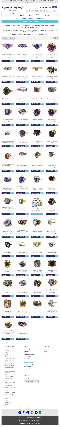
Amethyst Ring (8, 271)
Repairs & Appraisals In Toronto (10, 372)
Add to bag (9, 61)
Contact (31, 0)
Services (7, 356)
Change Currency (28, 378)
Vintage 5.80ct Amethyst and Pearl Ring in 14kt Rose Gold (52, 56)
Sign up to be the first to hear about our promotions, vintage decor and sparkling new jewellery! (30, 353)
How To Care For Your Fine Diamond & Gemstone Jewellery (10, 384)
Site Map (7, 404)
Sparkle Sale (55, 14)
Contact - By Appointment (46, 15)
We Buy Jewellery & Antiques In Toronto (9, 364)
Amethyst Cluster (37, 292)
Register (7, 354)
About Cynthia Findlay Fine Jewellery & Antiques (10, 389)
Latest (5, 14)
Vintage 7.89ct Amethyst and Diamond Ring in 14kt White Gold (22, 188)
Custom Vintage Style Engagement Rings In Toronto (10, 360)
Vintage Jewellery (22, 15)
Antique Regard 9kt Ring (23, 252)
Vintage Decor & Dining (30, 15)
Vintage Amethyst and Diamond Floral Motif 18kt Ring (52, 311)
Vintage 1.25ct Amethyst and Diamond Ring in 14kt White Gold (37, 56)
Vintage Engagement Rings (14, 15)
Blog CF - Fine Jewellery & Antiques (10, 379)
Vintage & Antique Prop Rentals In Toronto (10, 375)
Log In (54, 7)
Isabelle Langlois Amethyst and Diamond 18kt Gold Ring (7, 209)
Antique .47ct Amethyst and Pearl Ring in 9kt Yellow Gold (22, 56)
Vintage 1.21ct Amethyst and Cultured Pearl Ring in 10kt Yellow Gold (8, 166)
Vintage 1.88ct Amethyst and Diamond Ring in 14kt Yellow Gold (8, 56)
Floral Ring (8, 292)
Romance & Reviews (10, 392)
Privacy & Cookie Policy (9, 397)
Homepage (7, 350)
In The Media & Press (10, 394)
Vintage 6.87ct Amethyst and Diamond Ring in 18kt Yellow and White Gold (52, 291)
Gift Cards (38, 14)
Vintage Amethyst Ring (22, 142)
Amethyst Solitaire (37, 312)
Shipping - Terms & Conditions (9, 368)
